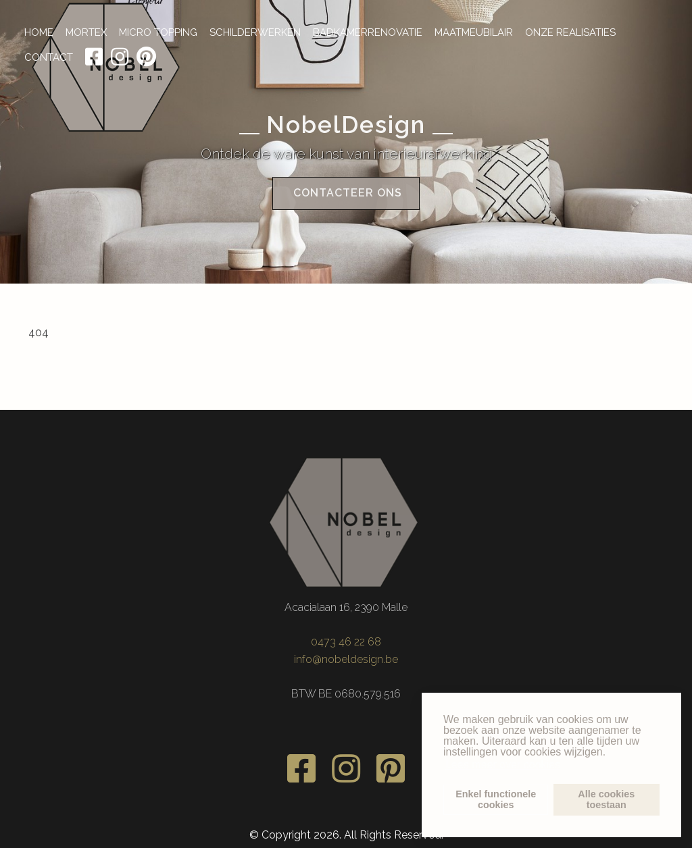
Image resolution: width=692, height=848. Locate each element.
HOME (38, 32)
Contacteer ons (346, 196)
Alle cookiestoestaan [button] (606, 799)
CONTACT (48, 57)
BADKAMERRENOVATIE (367, 32)
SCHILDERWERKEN (255, 32)
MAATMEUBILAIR (474, 32)
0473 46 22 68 (346, 640)
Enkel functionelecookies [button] (495, 799)
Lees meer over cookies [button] (502, 764)
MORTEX (86, 32)
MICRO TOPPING (158, 32)
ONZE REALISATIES (570, 32)
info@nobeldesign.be (346, 657)
